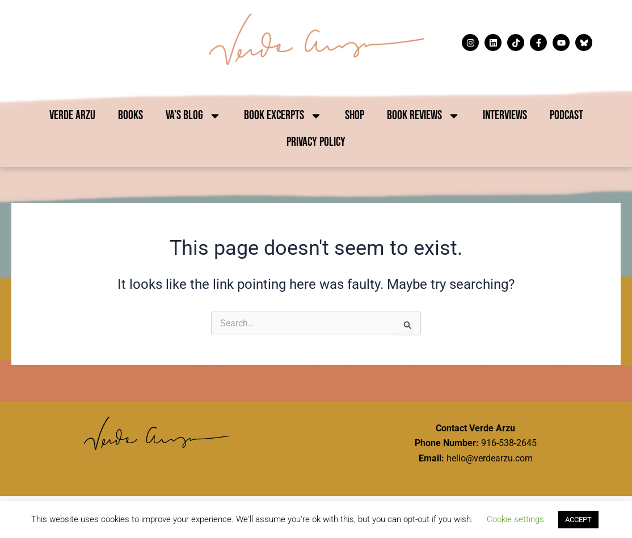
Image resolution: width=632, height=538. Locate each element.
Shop (354, 115)
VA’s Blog (193, 116)
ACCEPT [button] (578, 519)
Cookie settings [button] (515, 519)
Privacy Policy (316, 142)
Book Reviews (423, 116)
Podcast (566, 115)
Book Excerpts (283, 116)
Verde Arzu (72, 115)
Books (130, 115)
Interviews (505, 115)
